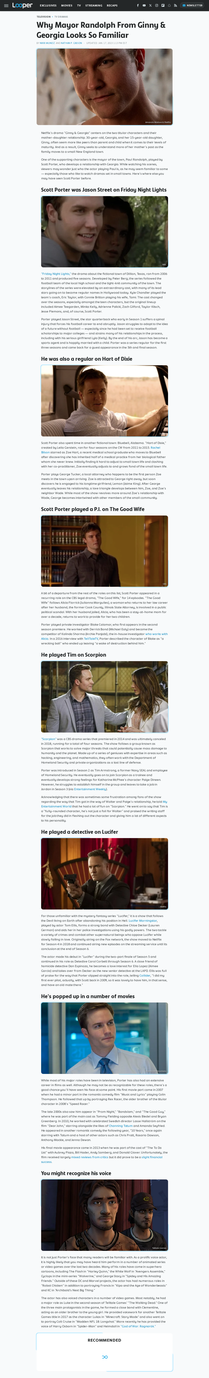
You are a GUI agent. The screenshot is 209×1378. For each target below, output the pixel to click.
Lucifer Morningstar (143, 921)
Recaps (112, 5)
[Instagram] (156, 6)
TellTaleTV (91, 639)
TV (79, 5)
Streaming (93, 5)
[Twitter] (150, 6)
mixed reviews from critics (89, 1157)
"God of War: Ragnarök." (138, 1326)
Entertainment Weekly (90, 789)
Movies (67, 5)
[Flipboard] (163, 6)
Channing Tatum (121, 1126)
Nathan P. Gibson (71, 43)
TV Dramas (61, 17)
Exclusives (48, 5)
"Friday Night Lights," (56, 274)
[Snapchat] (169, 6)
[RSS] (175, 6)
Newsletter (192, 5)
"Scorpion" (48, 739)
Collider (144, 975)
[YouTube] (144, 6)
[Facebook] (138, 6)
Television (44, 17)
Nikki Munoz (47, 43)
